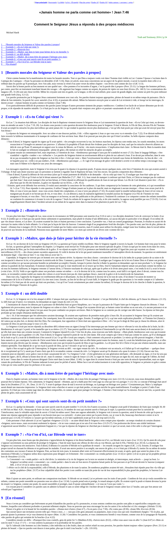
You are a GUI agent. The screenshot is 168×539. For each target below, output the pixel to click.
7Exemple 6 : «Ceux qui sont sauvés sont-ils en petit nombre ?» (31, 59)
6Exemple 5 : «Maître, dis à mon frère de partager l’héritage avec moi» (34, 57)
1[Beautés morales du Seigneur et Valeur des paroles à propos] (30, 44)
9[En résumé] (9, 64)
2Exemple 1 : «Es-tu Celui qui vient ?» (20, 47)
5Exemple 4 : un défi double (15, 54)
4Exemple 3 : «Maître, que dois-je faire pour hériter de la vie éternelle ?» (35, 52)
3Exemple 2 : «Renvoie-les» (15, 49)
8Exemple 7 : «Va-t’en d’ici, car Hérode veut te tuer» (26, 62)
